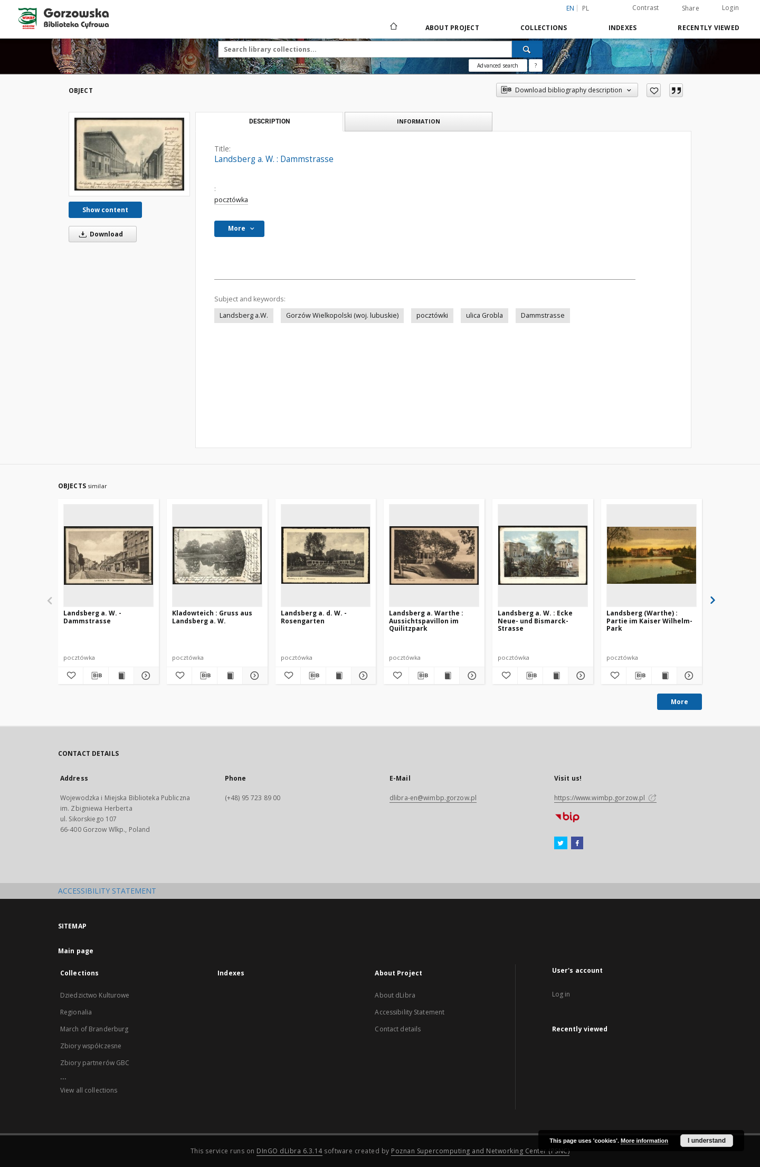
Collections (543, 27)
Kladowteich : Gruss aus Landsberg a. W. (212, 617)
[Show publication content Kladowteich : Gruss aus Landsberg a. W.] (229, 675)
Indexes (623, 27)
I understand (707, 1140)
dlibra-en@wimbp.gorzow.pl (433, 797)
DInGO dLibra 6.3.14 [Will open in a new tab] (289, 1150)
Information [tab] (418, 121)
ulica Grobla (484, 315)
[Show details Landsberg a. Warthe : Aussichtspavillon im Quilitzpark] (470, 675)
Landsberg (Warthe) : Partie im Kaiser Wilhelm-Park (649, 620)
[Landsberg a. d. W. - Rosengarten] (325, 555)
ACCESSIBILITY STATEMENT (107, 891)
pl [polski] (586, 8)
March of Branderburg (94, 1028)
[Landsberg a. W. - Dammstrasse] (108, 555)
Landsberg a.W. (244, 315)
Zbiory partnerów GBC (94, 1062)
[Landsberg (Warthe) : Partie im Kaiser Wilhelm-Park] (651, 555)
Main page (75, 950)
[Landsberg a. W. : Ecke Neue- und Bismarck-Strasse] (542, 555)
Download (99, 234)
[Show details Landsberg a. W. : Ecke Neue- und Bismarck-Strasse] (579, 675)
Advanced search (497, 65)
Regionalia (76, 1012)
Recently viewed (708, 27)
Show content (105, 209)
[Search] (527, 49)
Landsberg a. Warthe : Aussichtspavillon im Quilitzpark (426, 620)
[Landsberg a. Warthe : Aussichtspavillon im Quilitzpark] (434, 555)
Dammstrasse (543, 315)
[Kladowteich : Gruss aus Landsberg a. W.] (217, 555)
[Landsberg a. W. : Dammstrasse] (129, 154)
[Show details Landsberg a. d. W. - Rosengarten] (362, 675)
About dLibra (395, 995)
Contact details (398, 1028)
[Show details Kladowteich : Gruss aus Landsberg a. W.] (253, 675)
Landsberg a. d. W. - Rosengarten (314, 617)
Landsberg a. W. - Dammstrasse (92, 617)
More (679, 701)
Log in (561, 994)
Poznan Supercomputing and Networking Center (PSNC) (480, 1150)
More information (644, 1140)
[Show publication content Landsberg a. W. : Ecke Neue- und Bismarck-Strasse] (555, 675)
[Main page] (393, 27)
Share (690, 8)
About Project (452, 27)
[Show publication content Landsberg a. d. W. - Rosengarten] (338, 675)
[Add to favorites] (654, 90)
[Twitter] (560, 843)
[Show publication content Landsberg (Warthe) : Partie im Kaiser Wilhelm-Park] (664, 675)
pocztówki (432, 315)
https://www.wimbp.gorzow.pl (605, 797)
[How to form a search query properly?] (536, 65)
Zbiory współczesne (90, 1045)
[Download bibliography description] (95, 675)
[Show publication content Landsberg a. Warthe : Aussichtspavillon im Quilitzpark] (446, 675)
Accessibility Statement (409, 1012)
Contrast (645, 7)
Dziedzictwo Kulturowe (95, 995)
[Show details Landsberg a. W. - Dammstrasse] (144, 675)
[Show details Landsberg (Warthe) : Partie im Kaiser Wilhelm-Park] (688, 675)
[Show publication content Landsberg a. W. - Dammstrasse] (121, 675)
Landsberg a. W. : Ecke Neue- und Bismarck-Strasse (535, 620)
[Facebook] (577, 843)
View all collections (88, 1090)
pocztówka (231, 199)
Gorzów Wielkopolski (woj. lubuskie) (342, 315)
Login (730, 7)
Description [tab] (269, 121)
